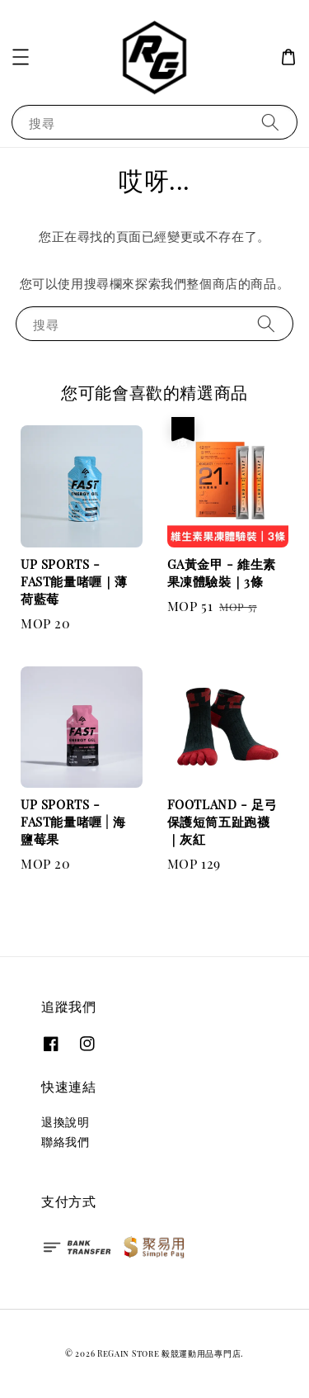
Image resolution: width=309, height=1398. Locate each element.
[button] (20, 57)
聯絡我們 (65, 1141)
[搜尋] (270, 122)
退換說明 (65, 1122)
